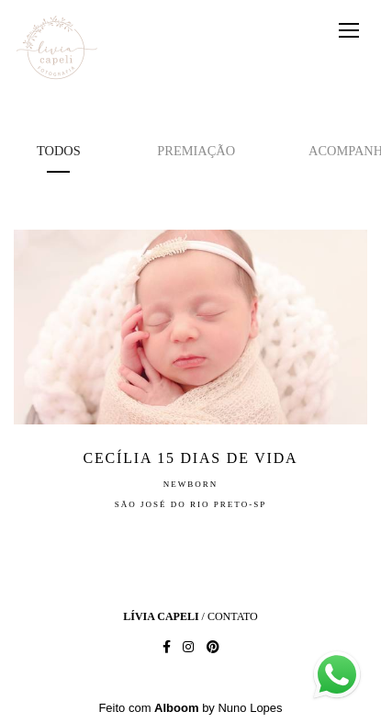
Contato (232, 616)
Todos (59, 150)
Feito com (190, 708)
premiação (196, 150)
